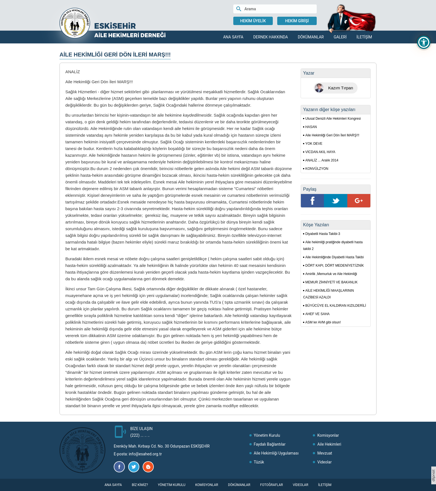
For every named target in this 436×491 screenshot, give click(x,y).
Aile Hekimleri (329, 444)
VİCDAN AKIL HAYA (320, 152)
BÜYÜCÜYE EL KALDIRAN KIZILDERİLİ (335, 306)
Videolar (324, 462)
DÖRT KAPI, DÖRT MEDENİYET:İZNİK (334, 265)
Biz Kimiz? (140, 485)
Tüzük (259, 462)
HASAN (311, 127)
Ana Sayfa (233, 37)
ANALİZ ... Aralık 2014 (321, 160)
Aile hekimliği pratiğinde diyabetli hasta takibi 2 (333, 245)
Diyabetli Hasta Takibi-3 (322, 234)
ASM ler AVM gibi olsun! (323, 322)
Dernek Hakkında (270, 37)
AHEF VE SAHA (317, 314)
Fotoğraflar (271, 485)
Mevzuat (324, 453)
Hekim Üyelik (253, 21)
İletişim (364, 37)
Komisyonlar (328, 435)
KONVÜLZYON (316, 169)
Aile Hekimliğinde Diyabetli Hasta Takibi (334, 257)
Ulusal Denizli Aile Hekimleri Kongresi (333, 119)
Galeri (340, 37)
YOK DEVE (313, 144)
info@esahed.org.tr (145, 454)
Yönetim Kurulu (267, 435)
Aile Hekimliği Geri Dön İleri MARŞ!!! (332, 135)
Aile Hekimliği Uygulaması (276, 453)
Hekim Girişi (297, 21)
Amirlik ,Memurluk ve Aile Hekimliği (331, 274)
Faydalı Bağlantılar (270, 444)
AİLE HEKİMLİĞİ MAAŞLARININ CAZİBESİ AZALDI (328, 294)
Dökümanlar (311, 37)
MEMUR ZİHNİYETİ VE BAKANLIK (331, 282)
